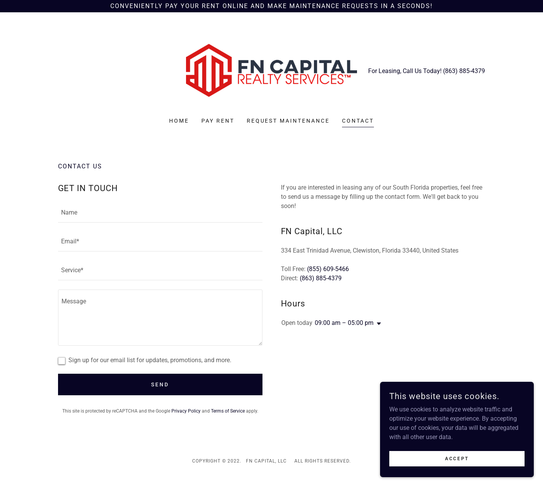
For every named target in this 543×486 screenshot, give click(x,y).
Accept (456, 458)
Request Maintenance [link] (288, 121)
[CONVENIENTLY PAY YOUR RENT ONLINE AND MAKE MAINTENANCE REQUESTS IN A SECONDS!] (271, 6)
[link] (271, 69)
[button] (377, 324)
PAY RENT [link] (217, 121)
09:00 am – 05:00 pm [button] (344, 322)
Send (160, 384)
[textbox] (160, 213)
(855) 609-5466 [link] (328, 269)
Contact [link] (358, 121)
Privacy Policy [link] (186, 411)
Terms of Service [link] (228, 411)
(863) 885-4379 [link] (464, 71)
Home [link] (179, 121)
